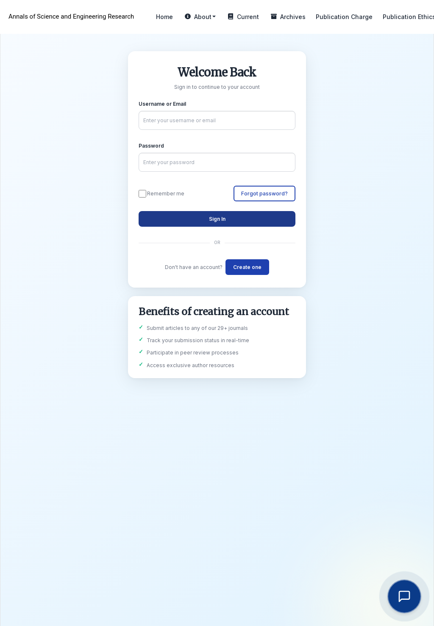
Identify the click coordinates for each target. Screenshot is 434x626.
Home (164, 16)
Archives (287, 16)
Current (242, 16)
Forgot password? (264, 193)
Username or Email (162, 104)
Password (151, 146)
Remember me (161, 194)
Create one (247, 267)
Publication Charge (344, 16)
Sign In (217, 219)
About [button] (199, 16)
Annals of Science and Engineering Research (71, 16)
